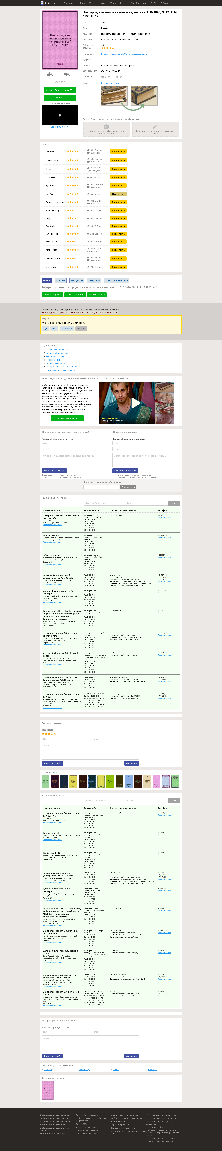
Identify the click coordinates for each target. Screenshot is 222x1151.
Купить (60, 97)
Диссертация (140, 54)
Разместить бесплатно (125, 470)
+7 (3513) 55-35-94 (165, 633)
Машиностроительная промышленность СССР (128, 1132)
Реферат (105, 54)
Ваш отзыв (47, 729)
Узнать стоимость (75, 294)
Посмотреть (118, 151)
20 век (113, 3)
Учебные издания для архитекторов (126, 1118)
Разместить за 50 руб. (54, 470)
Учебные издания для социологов (54, 1118)
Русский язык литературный (87, 1133)
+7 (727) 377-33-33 (164, 577)
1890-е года (84, 1069)
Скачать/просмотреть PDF (59, 90)
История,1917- (82, 1124)
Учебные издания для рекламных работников (54, 1129)
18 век (92, 3)
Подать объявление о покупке (57, 439)
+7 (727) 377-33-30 (165, 575)
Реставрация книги (110, 83)
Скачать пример (97, 294)
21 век (123, 3)
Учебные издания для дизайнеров (161, 1115)
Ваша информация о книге (55, 1027)
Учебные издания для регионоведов (55, 1125)
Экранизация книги (60, 116)
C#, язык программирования (123, 1128)
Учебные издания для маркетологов (161, 1118)
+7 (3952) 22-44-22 (165, 611)
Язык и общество (118, 1121)
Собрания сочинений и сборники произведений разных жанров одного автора (162, 1132)
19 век (102, 3)
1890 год (48, 1069)
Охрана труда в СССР (120, 1125)
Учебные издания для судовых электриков (159, 1122)
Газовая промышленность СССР (89, 1130)
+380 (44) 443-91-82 (165, 555)
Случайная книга (138, 3)
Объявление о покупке (57, 349)
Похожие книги (53, 359)
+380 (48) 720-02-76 (165, 535)
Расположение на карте (52, 525)
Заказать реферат (52, 294)
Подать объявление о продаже (128, 439)
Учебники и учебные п (156, 1127)
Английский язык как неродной (53, 1133)
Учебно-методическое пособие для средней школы (91, 1119)
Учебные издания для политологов (55, 1121)
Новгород (152, 1069)
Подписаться (128, 487)
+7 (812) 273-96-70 (164, 679)
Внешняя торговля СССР (86, 1127)
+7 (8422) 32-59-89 (165, 694)
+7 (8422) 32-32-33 (164, 696)
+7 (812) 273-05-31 (165, 677)
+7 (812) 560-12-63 (165, 653)
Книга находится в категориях (60, 370)
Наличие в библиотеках (57, 353)
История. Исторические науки (88, 1115)
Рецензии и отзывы (55, 356)
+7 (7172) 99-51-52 (165, 515)
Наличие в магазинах (56, 363)
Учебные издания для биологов (124, 1115)
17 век (82, 3)
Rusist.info (50, 3)
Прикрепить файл (52, 763)
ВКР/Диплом (127, 54)
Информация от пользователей (61, 366)
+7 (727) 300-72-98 (164, 579)
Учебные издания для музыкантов (54, 1115)
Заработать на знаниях (116, 280)
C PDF (153, 3)
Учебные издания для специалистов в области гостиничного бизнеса (162, 1139)
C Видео (165, 3)
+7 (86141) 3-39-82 (165, 591)
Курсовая (115, 54)
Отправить (131, 763)
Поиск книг (69, 3)
